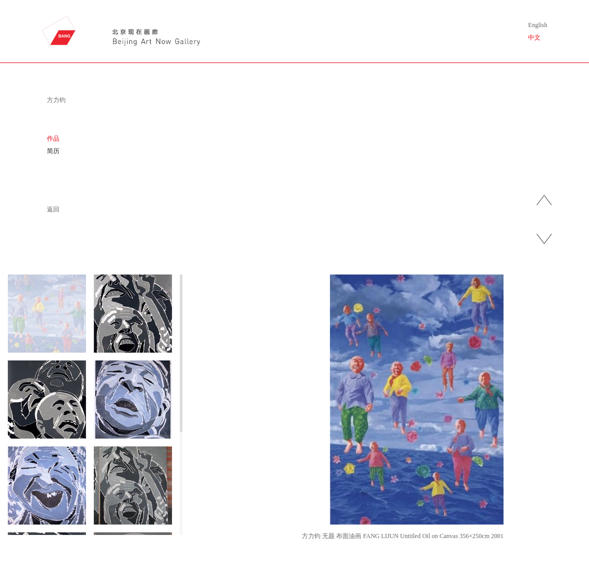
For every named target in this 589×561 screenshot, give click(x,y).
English (537, 25)
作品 (53, 138)
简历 (53, 151)
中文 (534, 37)
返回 (53, 209)
